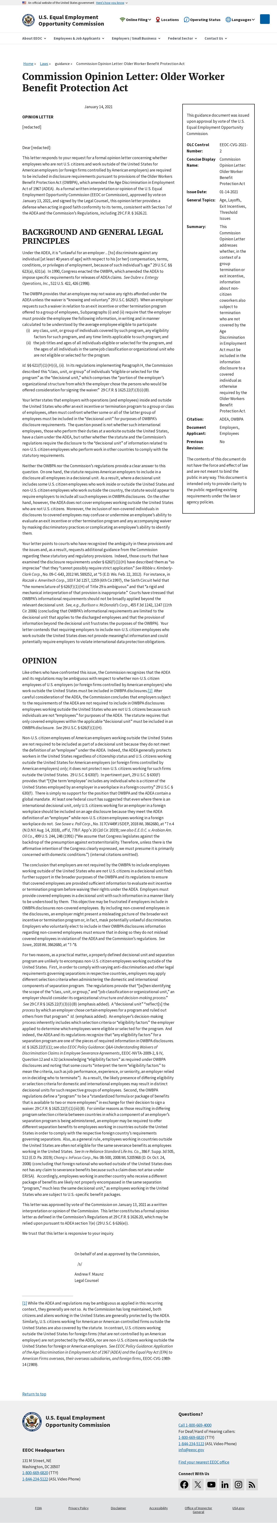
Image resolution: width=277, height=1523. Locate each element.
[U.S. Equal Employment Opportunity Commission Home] (68, 20)
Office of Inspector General (198, 1510)
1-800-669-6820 (35, 1472)
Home (28, 63)
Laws (44, 63)
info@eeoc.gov (191, 1449)
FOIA (38, 1508)
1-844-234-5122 (35, 1479)
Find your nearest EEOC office (203, 1462)
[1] (150, 690)
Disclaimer (118, 1508)
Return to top (34, 1394)
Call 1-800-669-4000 (194, 1425)
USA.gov (238, 1508)
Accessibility (158, 1508)
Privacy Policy (79, 1508)
